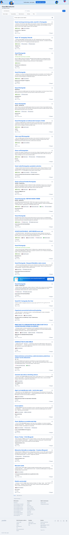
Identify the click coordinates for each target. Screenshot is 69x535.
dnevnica (28, 515)
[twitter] (61, 521)
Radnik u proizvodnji (20, 481)
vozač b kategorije (30, 506)
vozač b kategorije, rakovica (18, 512)
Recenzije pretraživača (20, 529)
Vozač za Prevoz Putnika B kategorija (25, 181)
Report (51, 33)
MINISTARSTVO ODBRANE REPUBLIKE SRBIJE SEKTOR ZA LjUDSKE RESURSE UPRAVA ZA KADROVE (31, 325)
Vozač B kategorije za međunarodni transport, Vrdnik (30, 121)
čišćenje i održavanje (30, 508)
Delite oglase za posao (32, 523)
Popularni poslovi (43, 502)
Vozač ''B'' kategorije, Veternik (23, 37)
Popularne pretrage (17, 498)
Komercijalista (19, 406)
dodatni (28, 504)
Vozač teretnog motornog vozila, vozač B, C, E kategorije (31, 22)
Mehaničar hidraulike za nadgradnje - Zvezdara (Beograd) (31, 450)
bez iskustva (29, 505)
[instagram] (58, 521)
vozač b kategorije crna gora (18, 509)
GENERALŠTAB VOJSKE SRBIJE (24, 342)
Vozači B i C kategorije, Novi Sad (24, 301)
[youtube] (67, 521)
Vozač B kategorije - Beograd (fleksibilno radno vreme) (30, 263)
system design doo (17, 515)
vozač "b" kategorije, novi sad (18, 505)
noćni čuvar (29, 512)
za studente (29, 511)
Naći (64, 10)
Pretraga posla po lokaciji (45, 504)
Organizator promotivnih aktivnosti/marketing (28, 310)
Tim (17, 527)
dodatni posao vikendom (31, 509)
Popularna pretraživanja (44, 522)
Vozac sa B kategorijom (21, 150)
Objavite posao (31, 522)
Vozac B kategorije (20, 88)
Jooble (7, 532)
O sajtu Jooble (18, 522)
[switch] (52, 17)
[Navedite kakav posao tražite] (13, 11)
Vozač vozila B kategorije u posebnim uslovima (28, 166)
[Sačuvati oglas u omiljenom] (52, 22)
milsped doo (15, 502)
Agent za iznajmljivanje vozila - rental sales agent (29, 390)
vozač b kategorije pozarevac (18, 508)
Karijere (17, 530)
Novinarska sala (19, 526)
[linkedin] (64, 521)
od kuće (28, 502)
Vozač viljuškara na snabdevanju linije (25, 421)
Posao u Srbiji (42, 523)
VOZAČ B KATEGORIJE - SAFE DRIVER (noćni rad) (29, 231)
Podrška (17, 523)
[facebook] (55, 521)
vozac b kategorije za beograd (18, 504)
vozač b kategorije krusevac (18, 506)
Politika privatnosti (43, 527)
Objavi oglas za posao (40, 2)
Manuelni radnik (19, 465)
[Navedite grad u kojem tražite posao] (36, 11)
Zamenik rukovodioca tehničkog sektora (26, 374)
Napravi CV (50, 279)
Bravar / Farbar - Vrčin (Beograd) (24, 437)
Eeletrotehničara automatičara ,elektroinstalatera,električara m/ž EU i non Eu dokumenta (32, 356)
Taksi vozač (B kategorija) (22, 136)
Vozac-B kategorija (20, 103)
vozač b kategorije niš (17, 511)
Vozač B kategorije (20, 53)
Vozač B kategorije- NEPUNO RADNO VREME (27, 198)
